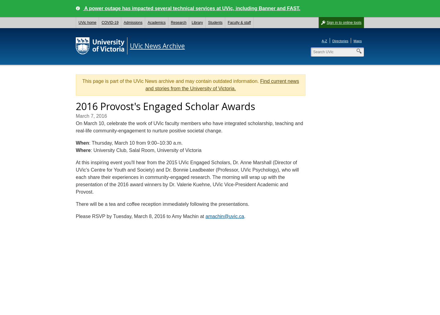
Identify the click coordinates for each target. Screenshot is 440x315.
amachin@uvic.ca (225, 216)
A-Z (324, 41)
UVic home (87, 22)
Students (215, 22)
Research (178, 22)
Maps (358, 41)
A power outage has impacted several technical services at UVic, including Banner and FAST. (191, 8)
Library (197, 22)
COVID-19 (109, 22)
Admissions (133, 22)
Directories (340, 41)
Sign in (344, 22)
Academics (157, 22)
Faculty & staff (239, 22)
